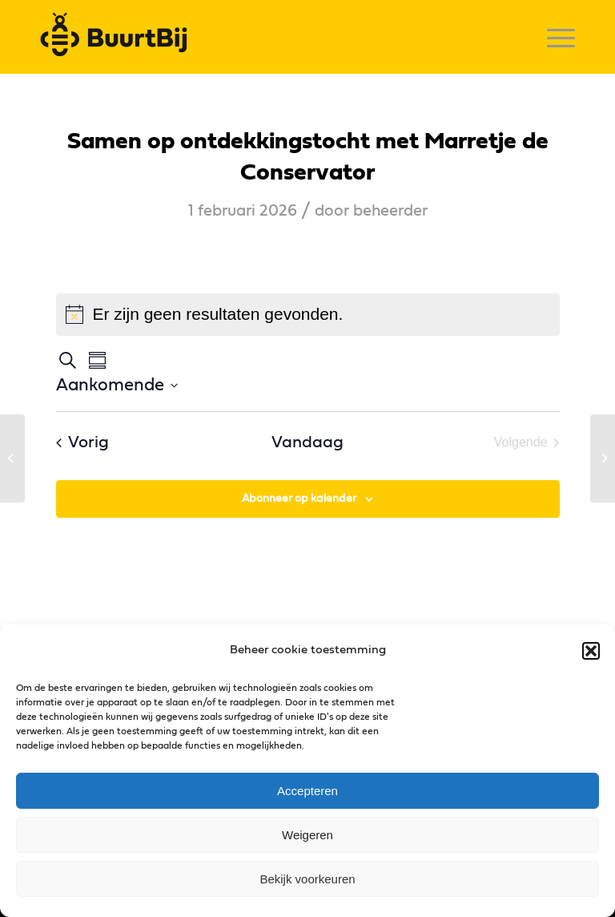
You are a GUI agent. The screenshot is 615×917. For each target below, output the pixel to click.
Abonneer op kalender (299, 498)
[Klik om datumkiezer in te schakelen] (117, 385)
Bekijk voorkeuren (307, 879)
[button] (591, 651)
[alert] (308, 314)
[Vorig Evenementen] (82, 442)
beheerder (390, 211)
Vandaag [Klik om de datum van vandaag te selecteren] (307, 442)
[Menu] (553, 37)
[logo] (118, 37)
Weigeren (307, 835)
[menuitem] (553, 37)
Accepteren (307, 791)
